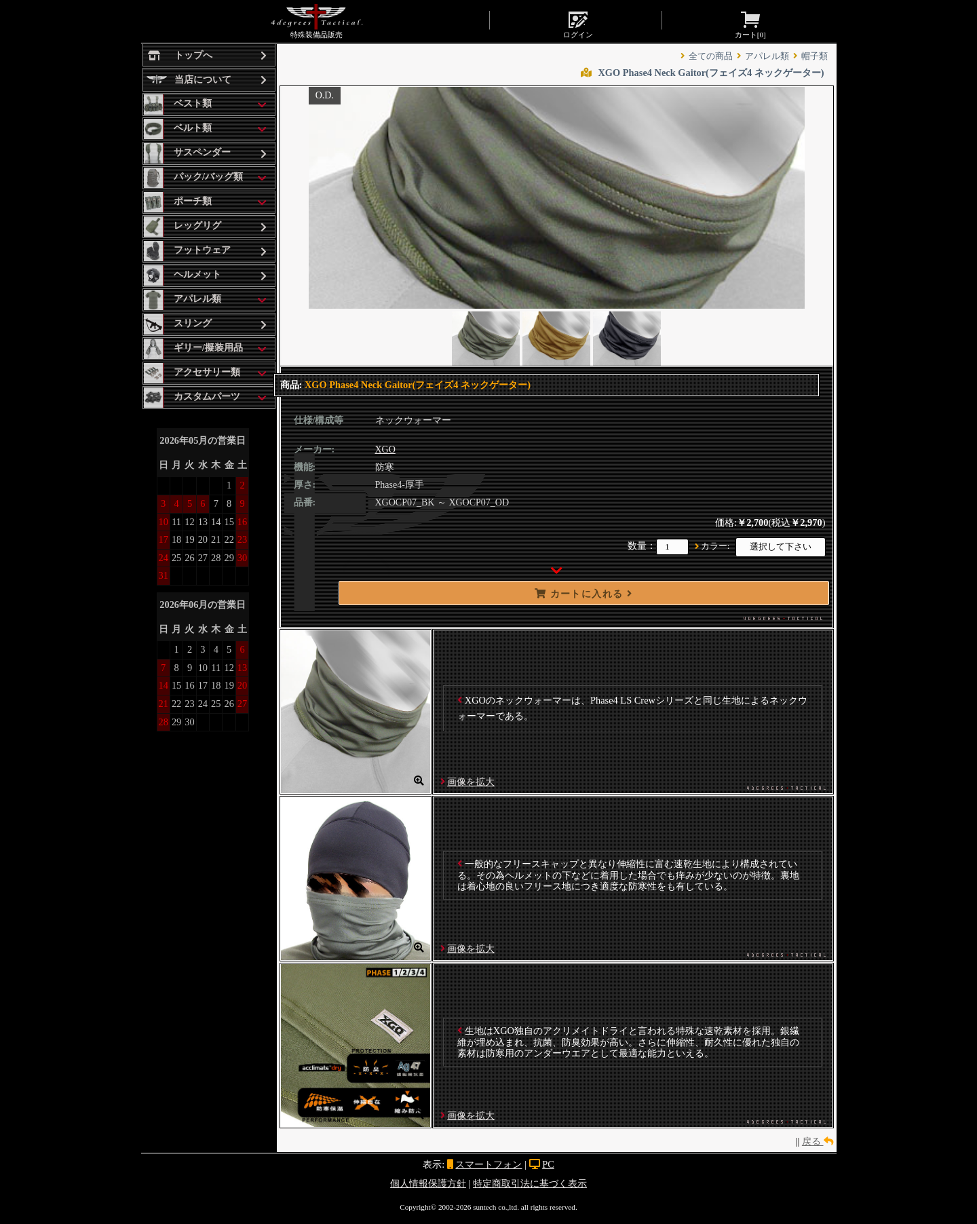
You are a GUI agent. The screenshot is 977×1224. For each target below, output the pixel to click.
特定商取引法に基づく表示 (530, 1183)
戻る (817, 1141)
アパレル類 (767, 56)
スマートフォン (488, 1164)
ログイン (578, 24)
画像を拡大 (471, 781)
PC (548, 1164)
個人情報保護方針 (428, 1183)
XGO (385, 449)
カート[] (750, 24)
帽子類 (814, 56)
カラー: (715, 546)
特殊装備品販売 (316, 21)
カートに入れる (583, 593)
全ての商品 (711, 56)
